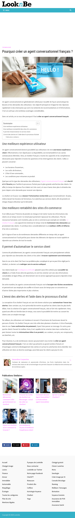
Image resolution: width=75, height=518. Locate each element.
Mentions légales (8, 502)
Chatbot (30, 495)
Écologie (5, 491)
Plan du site (6, 499)
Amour (4, 477)
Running (55, 484)
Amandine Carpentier (20, 359)
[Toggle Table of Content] (37, 123)
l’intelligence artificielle (26, 270)
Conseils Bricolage (58, 480)
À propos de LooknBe (35, 462)
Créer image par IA (58, 477)
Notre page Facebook (35, 473)
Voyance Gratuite (58, 495)
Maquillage (6, 488)
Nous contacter (32, 466)
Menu (6, 10)
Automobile (6, 484)
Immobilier (6, 480)
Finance (5, 473)
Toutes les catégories (10, 495)
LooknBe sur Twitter (34, 470)
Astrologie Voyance (34, 491)
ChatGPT (30, 477)
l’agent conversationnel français (52, 181)
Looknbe (17, 515)
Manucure (30, 480)
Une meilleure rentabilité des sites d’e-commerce (20, 129)
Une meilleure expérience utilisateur (15, 126)
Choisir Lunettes (58, 466)
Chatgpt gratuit (57, 462)
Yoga (29, 499)
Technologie (6, 47)
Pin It (25, 445)
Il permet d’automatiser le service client (16, 132)
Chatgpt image (7, 466)
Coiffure (30, 488)
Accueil (4, 462)
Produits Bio (31, 484)
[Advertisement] (37, 27)
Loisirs (4, 470)
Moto (54, 470)
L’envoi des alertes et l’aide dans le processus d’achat (21, 134)
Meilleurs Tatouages (59, 488)
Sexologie (55, 473)
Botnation (55, 491)
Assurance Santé (58, 505)
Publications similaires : (12, 137)
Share (7, 445)
